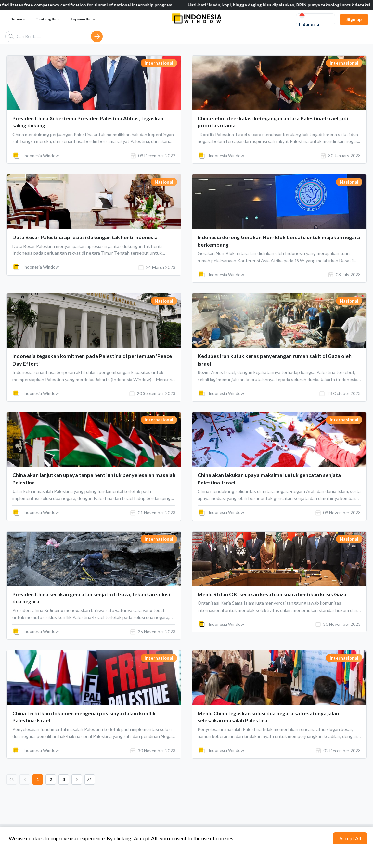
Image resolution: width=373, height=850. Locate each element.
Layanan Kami (83, 19)
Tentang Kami (48, 19)
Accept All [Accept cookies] (350, 838)
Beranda (17, 19)
